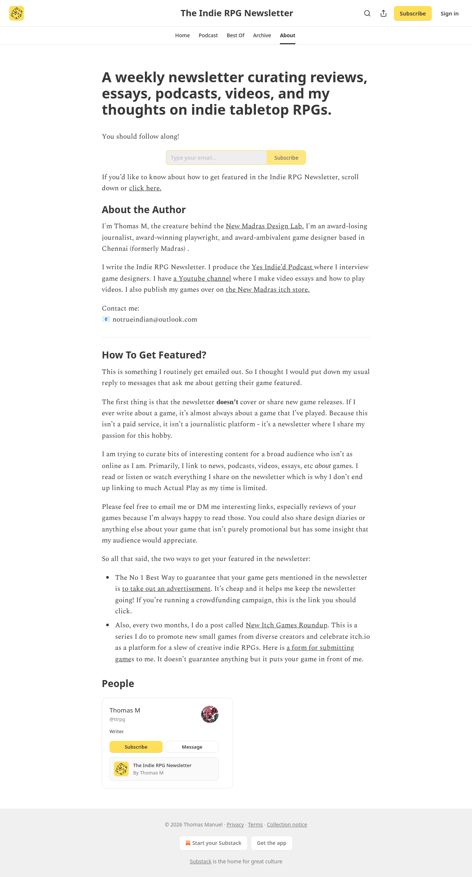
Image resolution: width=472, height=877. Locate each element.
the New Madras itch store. (268, 289)
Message (192, 746)
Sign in (450, 13)
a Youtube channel (202, 278)
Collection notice (287, 824)
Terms (255, 824)
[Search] (367, 13)
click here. (145, 188)
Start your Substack (212, 843)
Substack (201, 861)
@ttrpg (117, 719)
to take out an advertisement (166, 588)
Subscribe (413, 13)
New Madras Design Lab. (265, 226)
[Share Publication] (383, 13)
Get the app (272, 842)
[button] (182, 35)
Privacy (235, 824)
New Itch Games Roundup (286, 625)
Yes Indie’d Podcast (282, 267)
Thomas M (125, 710)
